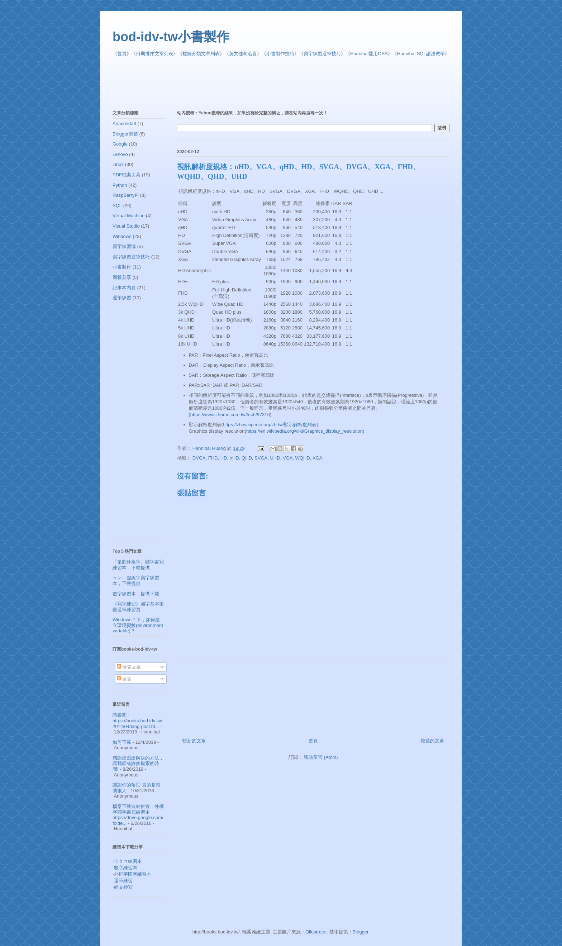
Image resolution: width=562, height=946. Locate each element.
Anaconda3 (124, 123)
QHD (247, 458)
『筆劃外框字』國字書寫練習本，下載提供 (138, 564)
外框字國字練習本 (132, 874)
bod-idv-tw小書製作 (171, 36)
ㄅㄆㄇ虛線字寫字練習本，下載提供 (136, 580)
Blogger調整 (125, 134)
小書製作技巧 (280, 53)
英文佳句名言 (243, 53)
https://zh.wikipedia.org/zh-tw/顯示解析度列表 (270, 424)
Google (120, 144)
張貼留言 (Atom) (321, 757)
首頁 (122, 53)
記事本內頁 (124, 287)
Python (120, 185)
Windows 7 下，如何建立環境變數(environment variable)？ (138, 625)
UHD (275, 458)
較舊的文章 (432, 740)
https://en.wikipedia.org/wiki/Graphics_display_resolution (304, 431)
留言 (124, 678)
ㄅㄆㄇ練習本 (128, 861)
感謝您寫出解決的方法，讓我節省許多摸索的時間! (138, 763)
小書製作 (122, 267)
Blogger (360, 932)
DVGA (199, 458)
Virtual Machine (128, 215)
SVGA (260, 458)
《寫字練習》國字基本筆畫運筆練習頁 (138, 606)
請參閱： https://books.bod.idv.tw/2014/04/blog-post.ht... (137, 720)
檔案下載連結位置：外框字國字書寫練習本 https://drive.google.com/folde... (138, 815)
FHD (213, 458)
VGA (287, 458)
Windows (122, 236)
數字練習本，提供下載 (136, 593)
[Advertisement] (286, 84)
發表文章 (129, 667)
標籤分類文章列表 (201, 53)
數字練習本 (125, 867)
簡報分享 (122, 277)
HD (223, 458)
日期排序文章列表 (154, 53)
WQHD (302, 458)
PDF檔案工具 (126, 174)
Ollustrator (316, 932)
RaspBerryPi (126, 195)
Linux (118, 164)
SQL (117, 205)
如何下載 (122, 742)
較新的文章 (194, 740)
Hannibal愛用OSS (369, 53)
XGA (317, 458)
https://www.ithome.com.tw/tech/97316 (230, 414)
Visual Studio (126, 226)
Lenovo (120, 154)
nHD (234, 458)
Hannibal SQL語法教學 (421, 53)
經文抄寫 (123, 887)
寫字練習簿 (124, 246)
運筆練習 (122, 297)
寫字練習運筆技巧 (322, 53)
